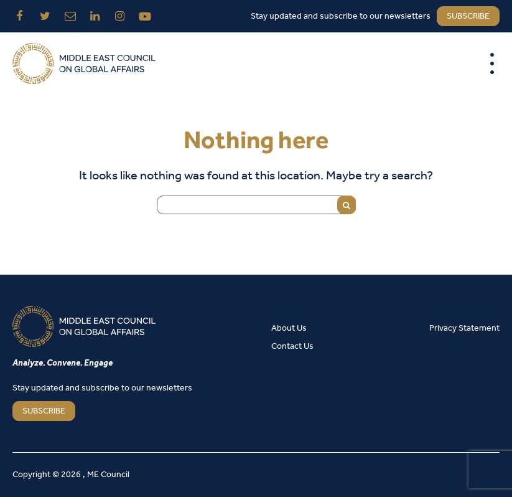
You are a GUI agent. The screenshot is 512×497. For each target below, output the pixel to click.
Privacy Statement (464, 328)
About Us (289, 328)
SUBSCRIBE (43, 411)
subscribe (468, 16)
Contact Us (292, 346)
